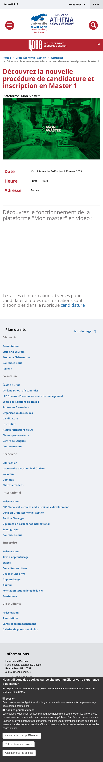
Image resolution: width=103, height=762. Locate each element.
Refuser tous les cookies (18, 744)
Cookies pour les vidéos (20, 710)
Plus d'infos (18, 692)
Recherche (10, 454)
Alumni (7, 585)
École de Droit (11, 385)
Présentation (11, 346)
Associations (10, 618)
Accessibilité (11, 4)
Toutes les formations (16, 407)
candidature (73, 305)
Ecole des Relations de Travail (21, 401)
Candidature (10, 418)
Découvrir (9, 337)
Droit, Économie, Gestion (31, 57)
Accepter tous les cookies (19, 752)
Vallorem (8, 474)
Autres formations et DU (18, 429)
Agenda (7, 368)
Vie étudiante (12, 603)
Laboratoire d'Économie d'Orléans (24, 468)
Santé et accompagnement (19, 623)
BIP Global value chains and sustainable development (36, 507)
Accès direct (75, 4)
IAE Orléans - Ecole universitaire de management (33, 396)
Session (10, 698)
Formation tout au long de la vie (23, 590)
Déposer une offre (14, 573)
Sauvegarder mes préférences (22, 735)
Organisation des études (18, 413)
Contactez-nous (12, 363)
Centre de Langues (14, 441)
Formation (10, 376)
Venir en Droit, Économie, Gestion (23, 512)
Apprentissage (11, 579)
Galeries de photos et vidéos (20, 629)
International (12, 492)
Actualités (57, 57)
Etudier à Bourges (14, 351)
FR (96, 4)
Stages (7, 562)
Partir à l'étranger (13, 518)
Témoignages (11, 529)
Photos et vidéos (13, 485)
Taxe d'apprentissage (15, 557)
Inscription (9, 424)
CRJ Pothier (10, 463)
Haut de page (82, 331)
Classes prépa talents (16, 435)
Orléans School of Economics (20, 390)
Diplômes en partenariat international (26, 523)
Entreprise (10, 542)
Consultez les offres (15, 568)
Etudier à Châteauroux (16, 357)
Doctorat (8, 479)
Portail (7, 57)
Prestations (10, 596)
